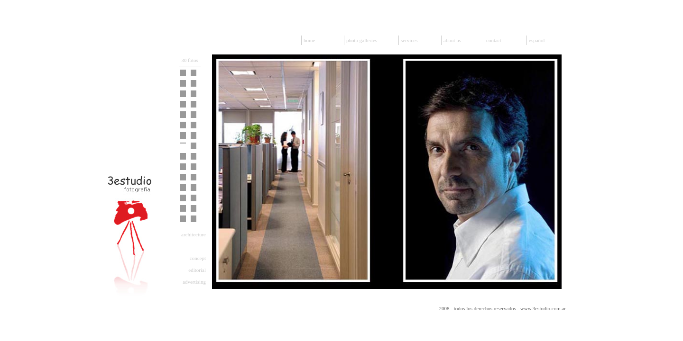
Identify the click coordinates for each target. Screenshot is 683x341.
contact (493, 40)
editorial (197, 270)
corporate (196, 246)
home (309, 40)
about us (452, 40)
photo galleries (361, 40)
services (409, 40)
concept (198, 258)
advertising (194, 282)
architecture (193, 234)
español (537, 40)
